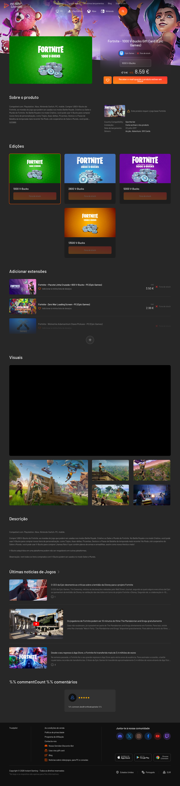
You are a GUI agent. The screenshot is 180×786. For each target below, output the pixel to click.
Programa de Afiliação (54, 737)
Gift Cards (146, 131)
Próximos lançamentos (94, 3)
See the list (130, 122)
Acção (128, 131)
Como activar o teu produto (137, 125)
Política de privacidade (54, 732)
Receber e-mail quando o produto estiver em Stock (140, 80)
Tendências (58, 3)
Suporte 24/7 (121, 3)
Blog (110, 3)
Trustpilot (13, 728)
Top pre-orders (73, 3)
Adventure (136, 131)
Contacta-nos (51, 741)
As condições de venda (54, 728)
